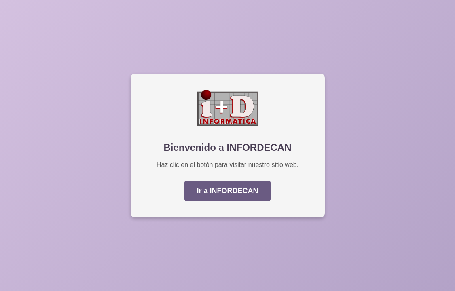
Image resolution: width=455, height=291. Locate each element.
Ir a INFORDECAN (227, 191)
